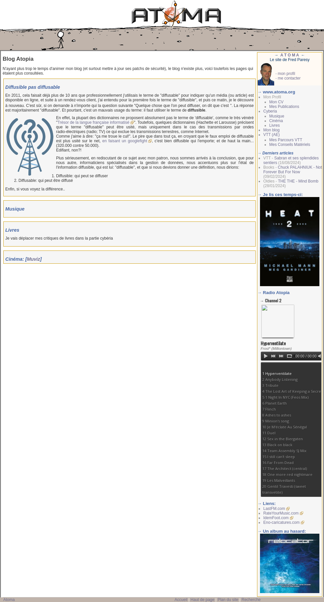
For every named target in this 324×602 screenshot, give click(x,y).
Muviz (33, 259)
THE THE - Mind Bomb (298, 181)
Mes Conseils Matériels (289, 144)
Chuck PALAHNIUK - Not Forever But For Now (292, 169)
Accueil (181, 599)
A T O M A (289, 55)
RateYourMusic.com (281, 513)
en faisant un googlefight (124, 141)
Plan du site (227, 599)
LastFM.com (274, 508)
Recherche (251, 599)
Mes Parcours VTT (285, 140)
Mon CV (276, 102)
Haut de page (202, 599)
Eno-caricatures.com (281, 522)
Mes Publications (284, 106)
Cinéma (276, 120)
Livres (274, 125)
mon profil (286, 73)
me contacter (289, 78)
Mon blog (271, 130)
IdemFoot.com (276, 518)
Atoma (9, 599)
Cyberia (270, 111)
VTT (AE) (271, 134)
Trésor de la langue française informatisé (93, 122)
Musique (276, 116)
